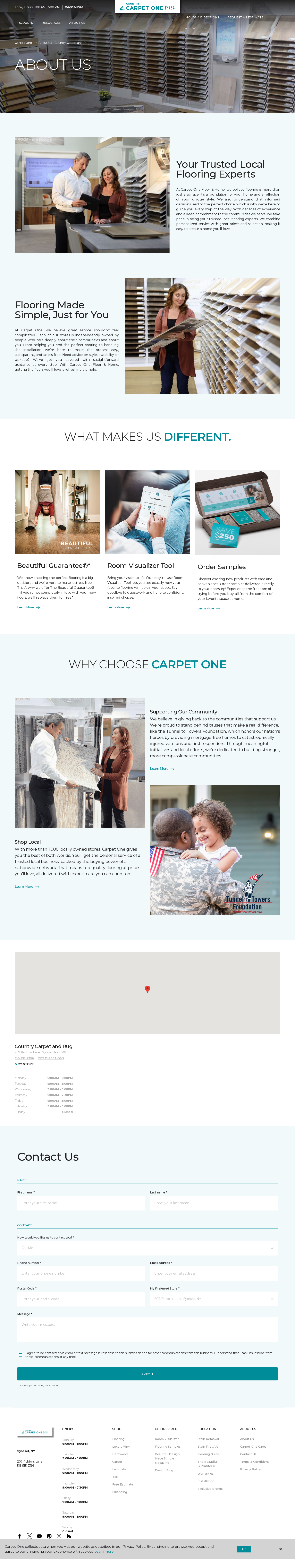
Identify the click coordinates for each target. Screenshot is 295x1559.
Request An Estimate (245, 17)
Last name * (158, 1192)
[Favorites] (194, 28)
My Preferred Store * (164, 1288)
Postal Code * (26, 1288)
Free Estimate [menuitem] (122, 1484)
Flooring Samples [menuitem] (168, 1446)
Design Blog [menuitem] (164, 1470)
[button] (186, 28)
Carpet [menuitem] (117, 1462)
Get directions (51, 1058)
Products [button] (24, 23)
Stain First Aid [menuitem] (207, 1446)
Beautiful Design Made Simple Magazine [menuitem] (167, 1458)
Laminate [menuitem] (119, 1469)
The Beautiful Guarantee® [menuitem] (207, 1464)
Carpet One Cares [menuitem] (253, 1446)
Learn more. (104, 1551)
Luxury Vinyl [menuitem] (121, 1446)
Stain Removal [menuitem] (208, 1439)
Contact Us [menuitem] (248, 1454)
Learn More (28, 607)
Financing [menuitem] (119, 1492)
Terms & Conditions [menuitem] (254, 1462)
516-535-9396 (74, 7)
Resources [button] (51, 23)
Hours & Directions (202, 17)
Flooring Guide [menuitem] (208, 1454)
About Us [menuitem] (247, 1439)
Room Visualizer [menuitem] (167, 1439)
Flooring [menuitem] (118, 1439)
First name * (26, 1192)
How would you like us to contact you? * (45, 1237)
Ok (244, 1549)
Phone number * (29, 1262)
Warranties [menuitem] (205, 1473)
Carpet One (23, 43)
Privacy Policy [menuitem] (250, 1469)
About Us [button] (77, 23)
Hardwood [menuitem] (120, 1454)
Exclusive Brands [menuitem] (210, 1489)
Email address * (161, 1262)
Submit (147, 1374)
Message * (24, 1314)
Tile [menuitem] (115, 1477)
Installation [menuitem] (205, 1481)
